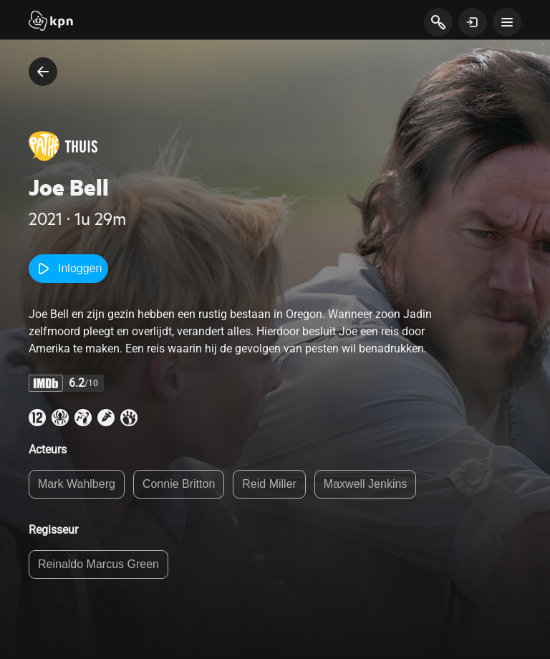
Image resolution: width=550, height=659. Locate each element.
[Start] (51, 22)
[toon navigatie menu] (507, 22)
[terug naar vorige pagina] (43, 71)
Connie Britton (179, 484)
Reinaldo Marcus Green (98, 564)
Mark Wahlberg (76, 484)
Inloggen (68, 268)
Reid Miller (269, 484)
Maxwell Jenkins (365, 484)
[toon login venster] (472, 22)
